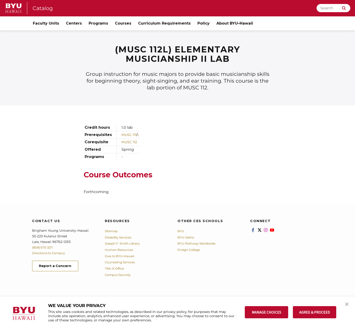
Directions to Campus (50, 253)
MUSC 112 (130, 142)
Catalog (43, 8)
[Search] (333, 8)
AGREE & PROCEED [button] (314, 312)
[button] (347, 304)
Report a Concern (57, 266)
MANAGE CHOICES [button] (266, 312)
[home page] (13, 8)
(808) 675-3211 (43, 247)
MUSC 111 (129, 134)
